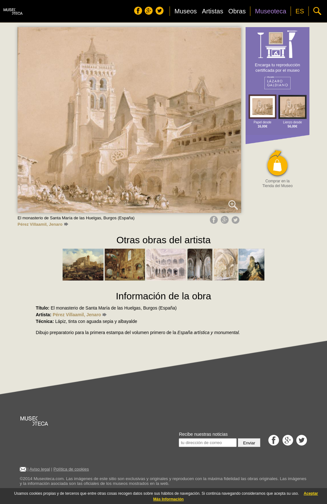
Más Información (168, 499)
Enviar (249, 443)
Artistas (212, 11)
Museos (185, 11)
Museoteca (270, 11)
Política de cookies (71, 469)
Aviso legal (39, 469)
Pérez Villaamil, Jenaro (43, 224)
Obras (237, 11)
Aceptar (311, 493)
